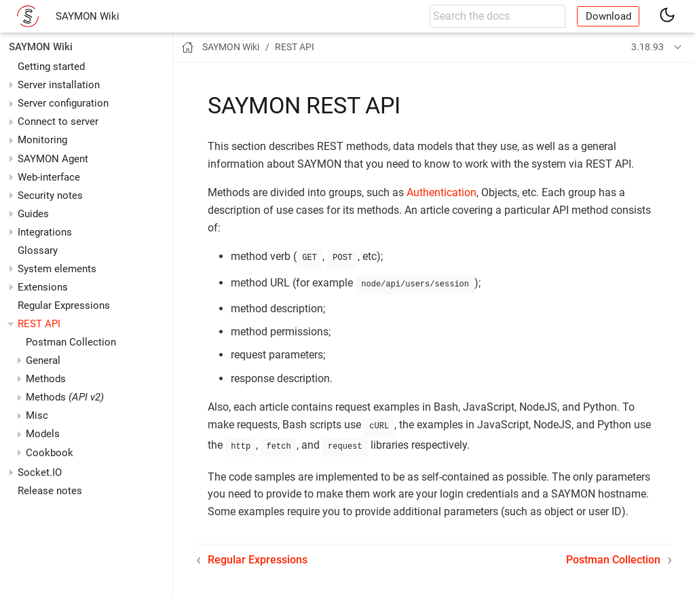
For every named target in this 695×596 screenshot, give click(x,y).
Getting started (51, 66)
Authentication (441, 192)
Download (608, 16)
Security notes (50, 195)
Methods (65, 397)
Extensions (43, 287)
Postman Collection (71, 342)
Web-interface (49, 177)
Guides (33, 214)
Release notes (50, 491)
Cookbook (49, 453)
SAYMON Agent (53, 159)
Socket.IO (40, 472)
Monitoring (42, 140)
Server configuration (63, 103)
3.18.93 (647, 46)
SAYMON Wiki (87, 16)
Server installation (59, 85)
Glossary (38, 250)
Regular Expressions (64, 305)
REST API (39, 324)
